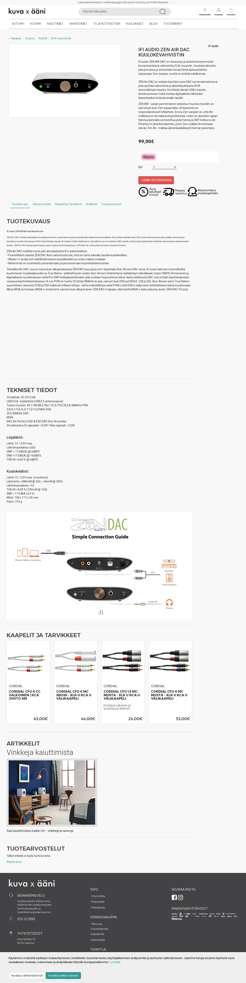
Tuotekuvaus (20, 204)
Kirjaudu (219, 12)
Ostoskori (231, 14)
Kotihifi (35, 23)
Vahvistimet (78, 23)
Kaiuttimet (55, 23)
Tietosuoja (96, 923)
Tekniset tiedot (41, 204)
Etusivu (30, 38)
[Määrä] (164, 167)
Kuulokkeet (135, 23)
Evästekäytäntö (99, 928)
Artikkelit (91, 204)
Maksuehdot (98, 939)
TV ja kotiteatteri (106, 23)
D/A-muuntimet (61, 38)
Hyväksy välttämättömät (27, 975)
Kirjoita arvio (14, 861)
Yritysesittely (98, 896)
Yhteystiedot (205, 12)
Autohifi (18, 23)
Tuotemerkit (173, 23)
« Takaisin (15, 38)
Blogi (153, 23)
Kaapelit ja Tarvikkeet (68, 204)
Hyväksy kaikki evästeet (63, 975)
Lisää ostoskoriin (156, 180)
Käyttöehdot (97, 934)
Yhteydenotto (98, 907)
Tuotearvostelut (111, 204)
